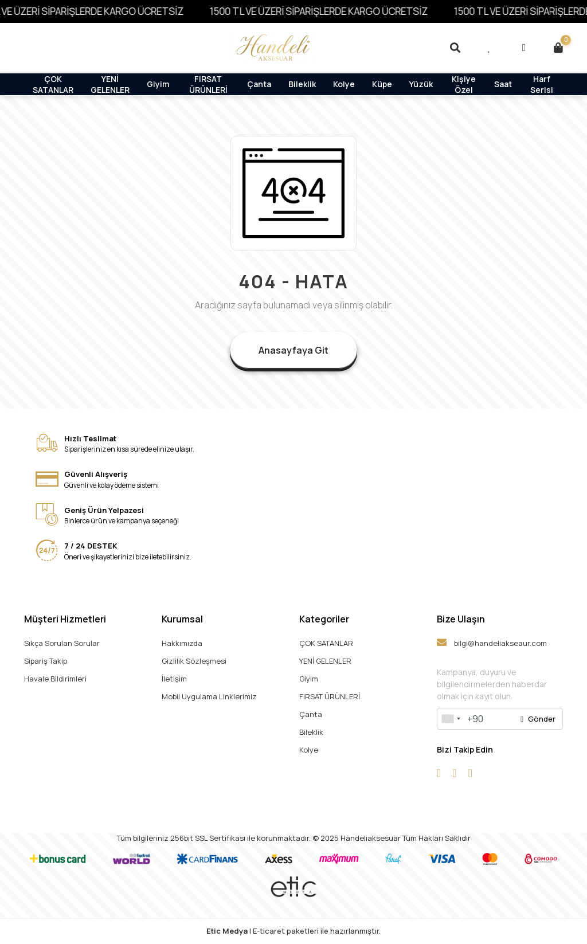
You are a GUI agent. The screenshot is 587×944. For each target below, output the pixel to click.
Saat (503, 84)
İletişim (174, 678)
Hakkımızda (182, 643)
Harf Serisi (541, 84)
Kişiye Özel (464, 84)
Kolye (344, 84)
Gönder (538, 719)
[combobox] (450, 718)
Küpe (382, 84)
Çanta (259, 84)
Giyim (158, 84)
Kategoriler (324, 619)
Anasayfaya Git (293, 350)
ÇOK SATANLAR (53, 84)
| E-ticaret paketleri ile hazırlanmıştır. (293, 931)
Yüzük (421, 84)
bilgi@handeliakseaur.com (492, 642)
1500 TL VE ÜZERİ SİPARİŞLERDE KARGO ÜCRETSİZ (326, 11)
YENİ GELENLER (110, 84)
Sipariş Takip (45, 661)
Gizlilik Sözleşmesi (194, 661)
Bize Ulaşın (461, 619)
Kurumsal (182, 619)
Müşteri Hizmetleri (65, 619)
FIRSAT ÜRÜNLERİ (208, 84)
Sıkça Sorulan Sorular (62, 643)
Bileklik (302, 84)
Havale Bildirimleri (55, 678)
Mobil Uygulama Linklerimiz (209, 696)
